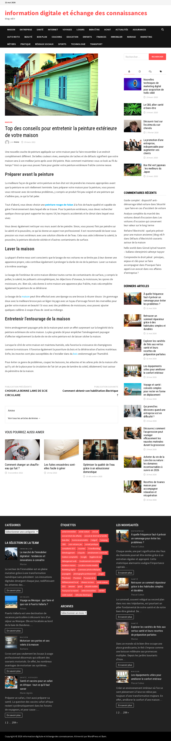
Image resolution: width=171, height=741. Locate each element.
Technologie (78, 44)
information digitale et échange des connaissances (76, 13)
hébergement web (69, 561)
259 (14, 722)
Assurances (139, 29)
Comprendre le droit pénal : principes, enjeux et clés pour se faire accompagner (144, 261)
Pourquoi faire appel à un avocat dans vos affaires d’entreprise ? (143, 268)
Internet (53, 29)
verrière (101, 590)
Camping (103, 540)
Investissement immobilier (90, 561)
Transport (96, 44)
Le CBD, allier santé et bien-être (153, 106)
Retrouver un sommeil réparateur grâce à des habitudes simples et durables (155, 322)
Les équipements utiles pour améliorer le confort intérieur (154, 369)
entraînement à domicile (97, 553)
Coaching (57, 36)
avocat (95, 531)
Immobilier (116, 36)
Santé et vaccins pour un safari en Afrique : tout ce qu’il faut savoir (36, 684)
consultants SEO (68, 548)
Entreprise (26, 29)
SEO (63, 586)
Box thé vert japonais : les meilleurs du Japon (155, 168)
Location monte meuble (88, 565)
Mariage (131, 36)
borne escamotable (80, 540)
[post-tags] (161, 71)
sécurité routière (91, 586)
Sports (62, 44)
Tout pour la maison (70, 590)
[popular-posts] (129, 71)
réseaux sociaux (87, 582)
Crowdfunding (94, 548)
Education (72, 36)
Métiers (11, 44)
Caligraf (94, 540)
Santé (40, 29)
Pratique (26, 44)
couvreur (81, 548)
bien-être (65, 540)
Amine (16, 142)
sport (80, 586)
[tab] (129, 71)
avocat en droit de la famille (95, 536)
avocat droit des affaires (71, 536)
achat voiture (84, 531)
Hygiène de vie (95, 557)
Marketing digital (68, 569)
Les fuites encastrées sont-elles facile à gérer (59, 466)
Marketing (146, 36)
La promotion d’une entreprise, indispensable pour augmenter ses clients (154, 146)
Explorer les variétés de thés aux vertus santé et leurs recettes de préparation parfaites (155, 347)
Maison (11, 29)
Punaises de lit (89, 578)
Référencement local (70, 582)
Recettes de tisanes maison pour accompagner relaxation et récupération (154, 488)
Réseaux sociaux (44, 44)
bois (75, 353)
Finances (101, 36)
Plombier (77, 578)
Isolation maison (68, 565)
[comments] (150, 71)
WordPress (93, 736)
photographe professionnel (85, 574)
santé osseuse (102, 582)
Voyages (67, 29)
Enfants (87, 36)
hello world (130, 247)
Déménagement (68, 553)
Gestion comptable (70, 557)
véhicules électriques (83, 595)
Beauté (28, 36)
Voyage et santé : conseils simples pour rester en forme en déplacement (154, 389)
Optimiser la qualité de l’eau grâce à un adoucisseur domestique (99, 468)
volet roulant (67, 595)
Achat (107, 29)
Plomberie (66, 578)
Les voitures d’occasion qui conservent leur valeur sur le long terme (143, 221)
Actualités (122, 29)
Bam (103, 736)
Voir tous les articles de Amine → (24, 418)
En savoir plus (14, 590)
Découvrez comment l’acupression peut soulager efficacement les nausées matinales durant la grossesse (154, 436)
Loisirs (80, 29)
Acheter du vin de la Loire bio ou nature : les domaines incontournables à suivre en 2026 (154, 463)
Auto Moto (13, 36)
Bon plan (42, 36)
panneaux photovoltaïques (89, 569)
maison (26, 296)
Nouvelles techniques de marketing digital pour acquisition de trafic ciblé (154, 86)
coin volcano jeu (75, 544)
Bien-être (94, 29)
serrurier (71, 586)
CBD (64, 544)
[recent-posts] (140, 71)
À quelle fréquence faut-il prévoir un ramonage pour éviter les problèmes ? (155, 298)
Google (84, 557)
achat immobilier (69, 531)
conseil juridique (91, 544)
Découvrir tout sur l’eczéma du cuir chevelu (153, 125)
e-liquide (81, 553)
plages (101, 574)
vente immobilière (88, 590)
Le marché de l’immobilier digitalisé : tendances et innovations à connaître (33, 556)
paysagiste (66, 574)
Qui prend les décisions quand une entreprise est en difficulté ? (154, 411)
